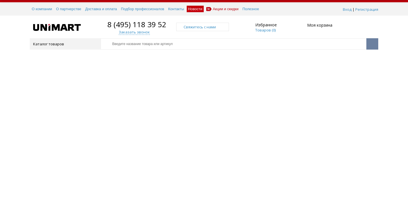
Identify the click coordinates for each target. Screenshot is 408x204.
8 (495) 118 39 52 (136, 24)
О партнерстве (68, 9)
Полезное (251, 9)
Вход (347, 9)
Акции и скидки (222, 9)
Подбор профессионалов (142, 9)
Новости (195, 9)
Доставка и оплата (101, 9)
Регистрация (366, 9)
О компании (42, 9)
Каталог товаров (64, 43)
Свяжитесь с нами (203, 26)
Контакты (176, 9)
